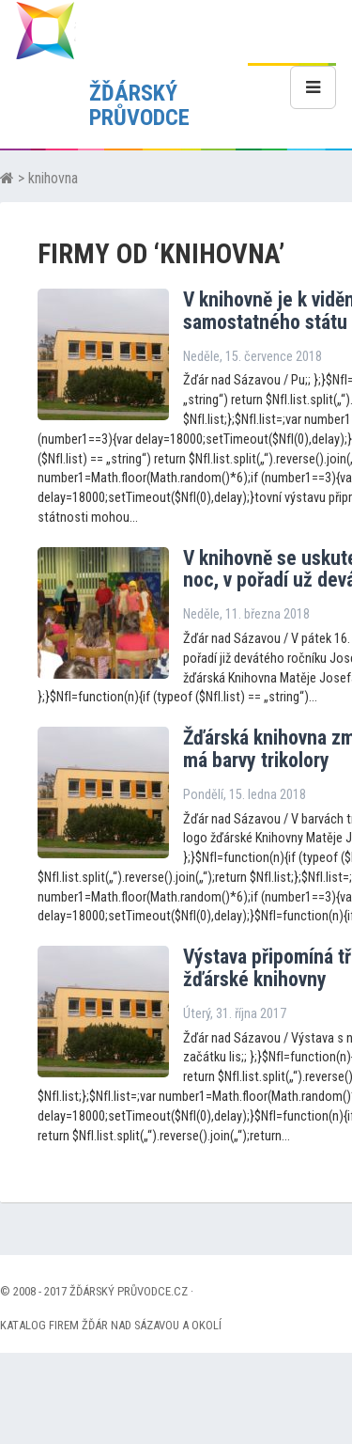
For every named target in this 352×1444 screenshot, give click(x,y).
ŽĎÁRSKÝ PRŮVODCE (139, 105)
